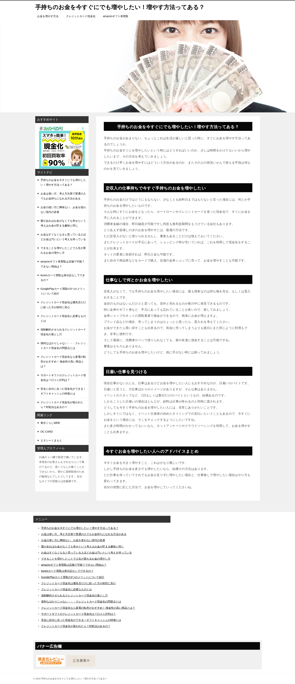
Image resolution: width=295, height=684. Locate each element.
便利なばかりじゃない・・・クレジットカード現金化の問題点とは (63, 346)
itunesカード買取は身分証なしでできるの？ (63, 278)
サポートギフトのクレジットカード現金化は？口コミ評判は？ (63, 378)
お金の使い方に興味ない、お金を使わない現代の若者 (63, 210)
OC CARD (47, 431)
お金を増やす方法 (47, 16)
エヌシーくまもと (51, 440)
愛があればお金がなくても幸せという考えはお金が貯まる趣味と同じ (63, 223)
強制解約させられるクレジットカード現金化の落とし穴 (63, 332)
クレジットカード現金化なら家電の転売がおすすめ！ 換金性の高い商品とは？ (63, 361)
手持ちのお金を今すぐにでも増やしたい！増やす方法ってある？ (63, 182)
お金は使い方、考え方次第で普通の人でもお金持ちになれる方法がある (63, 196)
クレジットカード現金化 (80, 16)
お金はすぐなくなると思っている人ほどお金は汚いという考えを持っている (63, 237)
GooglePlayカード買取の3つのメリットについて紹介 (63, 291)
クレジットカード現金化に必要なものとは (63, 318)
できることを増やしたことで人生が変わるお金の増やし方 (63, 250)
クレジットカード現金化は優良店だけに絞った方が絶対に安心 (63, 305)
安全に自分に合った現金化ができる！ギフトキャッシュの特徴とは (63, 391)
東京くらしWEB (50, 422)
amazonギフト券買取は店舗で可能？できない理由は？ (63, 264)
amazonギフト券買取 (116, 16)
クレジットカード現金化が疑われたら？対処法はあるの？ (62, 405)
